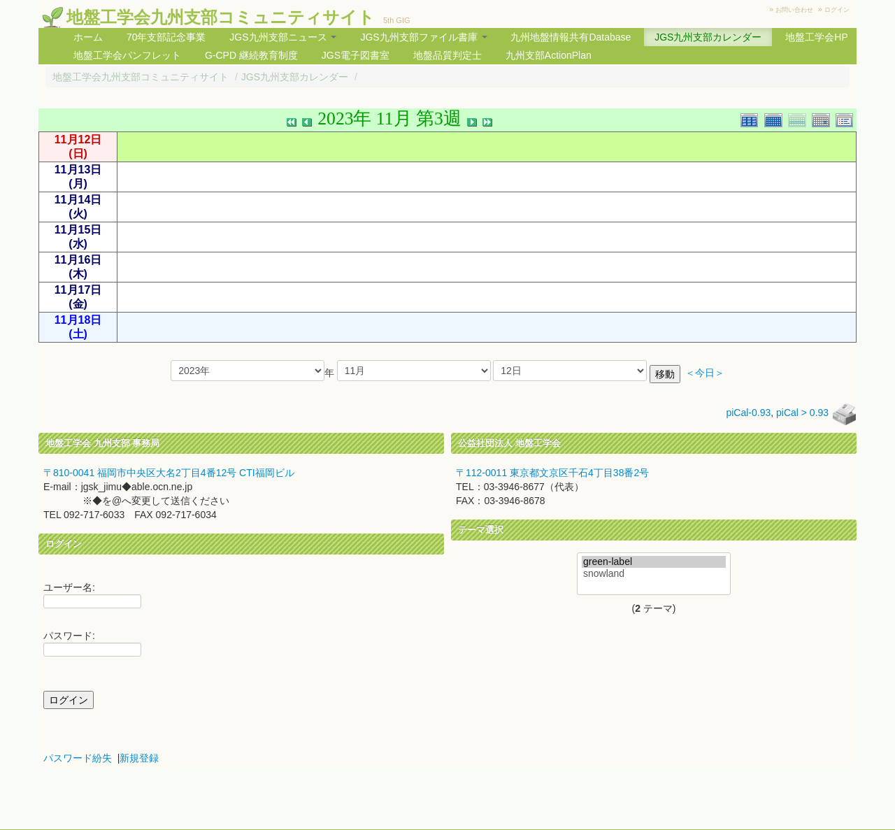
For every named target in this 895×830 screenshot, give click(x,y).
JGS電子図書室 (355, 55)
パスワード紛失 (77, 758)
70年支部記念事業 (166, 37)
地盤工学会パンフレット (127, 55)
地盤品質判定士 (447, 55)
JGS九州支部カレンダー (707, 37)
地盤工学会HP (816, 37)
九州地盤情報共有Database (570, 37)
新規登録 (139, 758)
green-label (654, 562)
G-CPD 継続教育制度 (251, 55)
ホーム (88, 37)
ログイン (837, 9)
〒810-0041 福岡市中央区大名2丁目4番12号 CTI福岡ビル (168, 472)
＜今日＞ (704, 373)
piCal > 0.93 (802, 412)
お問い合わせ (794, 9)
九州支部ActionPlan (549, 55)
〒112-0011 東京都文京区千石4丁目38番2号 (552, 472)
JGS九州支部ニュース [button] (282, 37)
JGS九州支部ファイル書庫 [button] (423, 37)
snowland (654, 574)
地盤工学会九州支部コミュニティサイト (220, 17)
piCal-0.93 (748, 412)
